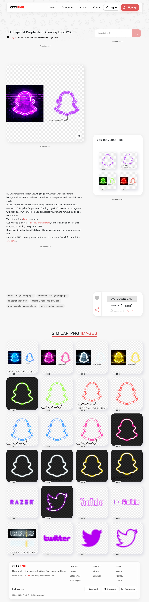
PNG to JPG (75, 580)
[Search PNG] (113, 33)
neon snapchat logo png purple (52, 295)
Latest (51, 7)
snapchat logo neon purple (20, 295)
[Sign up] (130, 7)
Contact (97, 576)
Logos (26, 219)
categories (11, 240)
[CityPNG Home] (17, 7)
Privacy (119, 576)
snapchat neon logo (17, 301)
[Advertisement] (45, 54)
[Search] (136, 33)
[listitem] (92, 589)
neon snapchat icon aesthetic (22, 306)
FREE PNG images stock (39, 222)
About (83, 7)
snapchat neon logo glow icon (46, 301)
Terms (119, 571)
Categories (68, 7)
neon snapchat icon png (52, 306)
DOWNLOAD (121, 298)
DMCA (119, 580)
